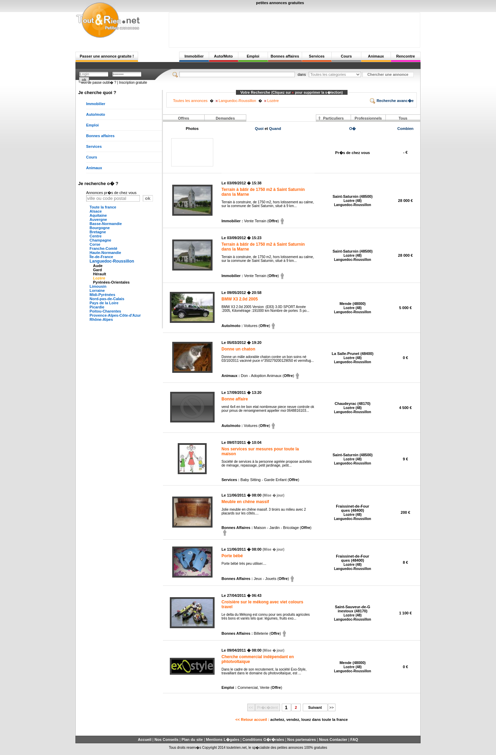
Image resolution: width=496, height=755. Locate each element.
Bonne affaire (234, 399)
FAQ (354, 739)
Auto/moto (95, 114)
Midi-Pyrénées (102, 295)
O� (352, 128)
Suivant (315, 707)
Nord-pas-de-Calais (107, 299)
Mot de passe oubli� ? (98, 82)
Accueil (144, 739)
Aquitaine (98, 215)
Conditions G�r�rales (263, 739)
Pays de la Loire (104, 303)
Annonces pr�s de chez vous (111, 193)
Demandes (225, 118)
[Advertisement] (294, 28)
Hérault (99, 274)
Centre (96, 236)
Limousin (98, 286)
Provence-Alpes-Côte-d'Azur (115, 315)
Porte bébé (232, 555)
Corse (95, 244)
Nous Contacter (333, 739)
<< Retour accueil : (291, 719)
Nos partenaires (301, 739)
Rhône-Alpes (101, 319)
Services (316, 56)
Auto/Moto (223, 56)
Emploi (253, 56)
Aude (98, 266)
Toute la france (103, 207)
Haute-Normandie (105, 253)
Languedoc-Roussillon (112, 261)
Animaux (376, 56)
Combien (405, 128)
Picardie (97, 307)
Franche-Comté (103, 248)
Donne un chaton (238, 349)
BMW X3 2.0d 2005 (239, 299)
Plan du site (192, 739)
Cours (346, 56)
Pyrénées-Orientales (111, 282)
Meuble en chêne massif (245, 501)
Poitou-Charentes (105, 311)
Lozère (99, 278)
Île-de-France (101, 257)
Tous (403, 118)
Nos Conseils (166, 739)
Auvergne (98, 219)
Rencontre (405, 56)
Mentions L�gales (222, 739)
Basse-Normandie (106, 224)
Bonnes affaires (285, 56)
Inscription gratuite (133, 82)
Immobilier (194, 56)
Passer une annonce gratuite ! (107, 56)
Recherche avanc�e (392, 101)
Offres (183, 118)
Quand (275, 128)
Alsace (96, 211)
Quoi (259, 128)
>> (331, 707)
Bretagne (98, 232)
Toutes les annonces (190, 101)
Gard (97, 270)
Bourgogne (100, 228)
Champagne (100, 240)
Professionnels (368, 118)
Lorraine (97, 290)
